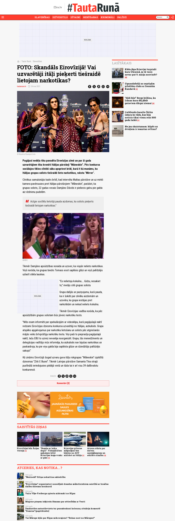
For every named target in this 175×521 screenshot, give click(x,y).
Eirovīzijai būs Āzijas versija (28, 449)
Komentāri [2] (63, 383)
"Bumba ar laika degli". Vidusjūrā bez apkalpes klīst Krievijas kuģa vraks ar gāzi (51, 453)
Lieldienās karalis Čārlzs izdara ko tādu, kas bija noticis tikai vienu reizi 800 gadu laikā (140, 116)
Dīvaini (75, 17)
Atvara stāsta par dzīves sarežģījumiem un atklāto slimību (96, 452)
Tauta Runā (26, 61)
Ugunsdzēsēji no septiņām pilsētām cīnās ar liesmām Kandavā (140, 86)
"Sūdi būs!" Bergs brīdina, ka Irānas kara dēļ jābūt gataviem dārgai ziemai (140, 100)
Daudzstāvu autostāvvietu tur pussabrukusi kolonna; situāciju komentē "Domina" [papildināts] (62, 509)
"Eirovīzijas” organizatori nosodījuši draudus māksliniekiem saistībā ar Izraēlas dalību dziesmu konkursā (67, 485)
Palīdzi (122, 17)
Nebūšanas (90, 17)
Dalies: (53, 376)
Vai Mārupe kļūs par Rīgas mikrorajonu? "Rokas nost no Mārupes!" (60, 518)
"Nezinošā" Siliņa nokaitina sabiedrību (45, 477)
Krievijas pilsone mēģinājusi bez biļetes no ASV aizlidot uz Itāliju (73, 452)
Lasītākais (122, 63)
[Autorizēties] (172, 17)
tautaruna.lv (21, 86)
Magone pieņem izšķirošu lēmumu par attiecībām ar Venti (55, 501)
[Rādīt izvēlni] (2, 17)
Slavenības (42, 17)
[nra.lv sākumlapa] (58, 7)
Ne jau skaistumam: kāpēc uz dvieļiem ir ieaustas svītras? (141, 127)
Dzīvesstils (60, 17)
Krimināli (107, 17)
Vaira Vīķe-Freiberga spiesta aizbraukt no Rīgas (50, 493)
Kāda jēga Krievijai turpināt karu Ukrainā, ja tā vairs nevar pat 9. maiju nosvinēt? (141, 72)
